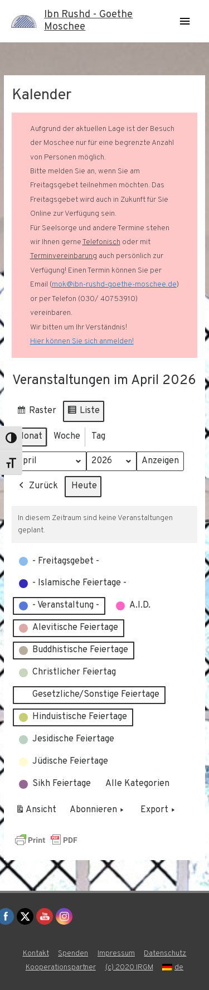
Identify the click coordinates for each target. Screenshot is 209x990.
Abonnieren (98, 811)
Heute (84, 486)
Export (158, 811)
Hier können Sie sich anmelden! (82, 341)
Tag (98, 436)
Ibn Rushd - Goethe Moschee (88, 20)
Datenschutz (165, 953)
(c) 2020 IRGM (129, 967)
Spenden (73, 953)
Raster (36, 413)
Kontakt (36, 953)
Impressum (116, 953)
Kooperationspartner (61, 967)
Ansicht (37, 813)
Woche (67, 436)
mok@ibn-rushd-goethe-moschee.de (114, 284)
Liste (83, 413)
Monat (29, 436)
